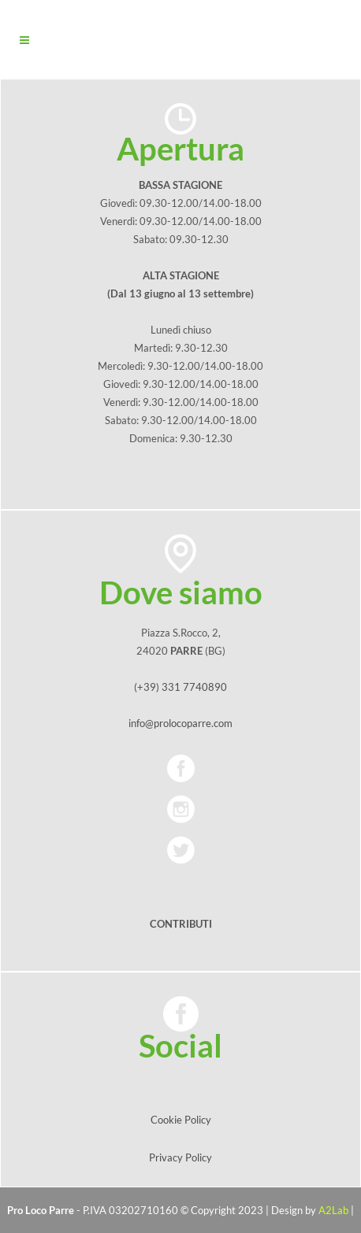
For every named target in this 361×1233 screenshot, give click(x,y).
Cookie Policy (181, 1119)
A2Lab (333, 1210)
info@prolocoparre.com (180, 723)
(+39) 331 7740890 (180, 687)
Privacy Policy (180, 1157)
